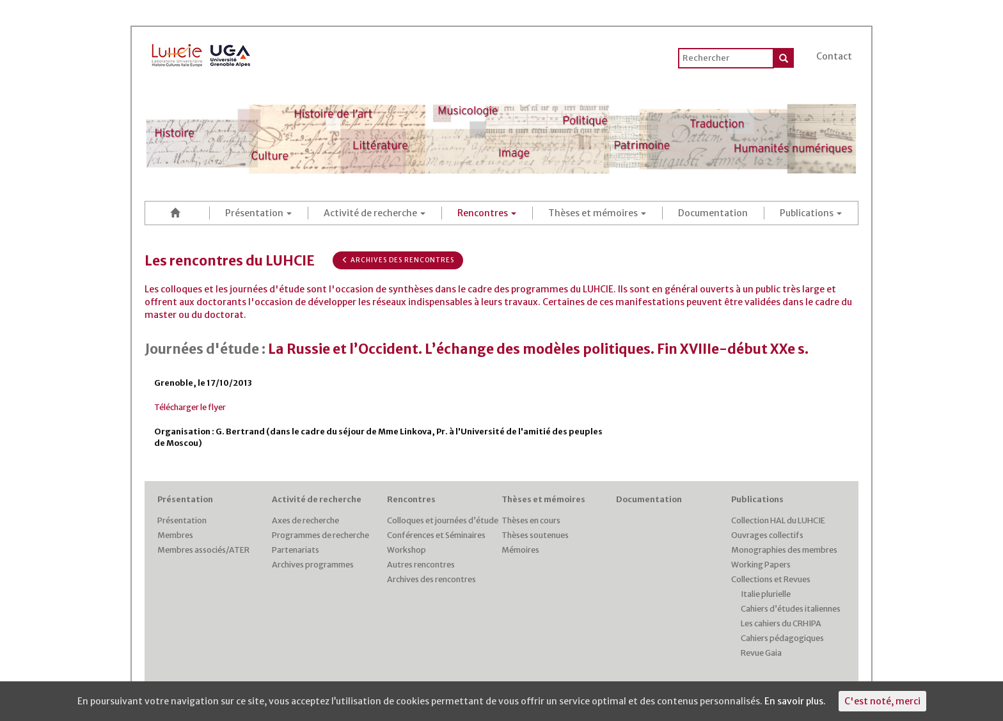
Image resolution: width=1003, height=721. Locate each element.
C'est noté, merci (882, 701)
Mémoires (520, 550)
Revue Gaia (761, 653)
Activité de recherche (374, 213)
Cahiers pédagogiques (782, 638)
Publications (811, 213)
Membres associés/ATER (203, 550)
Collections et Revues (770, 579)
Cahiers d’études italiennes (791, 609)
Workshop (406, 550)
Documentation (713, 213)
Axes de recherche (305, 520)
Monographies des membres (784, 550)
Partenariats (295, 550)
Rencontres (486, 213)
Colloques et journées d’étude (442, 520)
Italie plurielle (766, 594)
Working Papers (761, 564)
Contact (834, 56)
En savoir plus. (795, 701)
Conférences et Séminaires (436, 535)
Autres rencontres (421, 564)
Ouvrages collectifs (767, 535)
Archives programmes (313, 564)
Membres (175, 535)
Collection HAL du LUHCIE (778, 520)
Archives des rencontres (398, 260)
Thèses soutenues (535, 535)
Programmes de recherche (320, 535)
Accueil (177, 212)
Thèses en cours (531, 520)
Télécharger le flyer (190, 407)
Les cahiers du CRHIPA (781, 623)
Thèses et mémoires (597, 213)
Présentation (258, 213)
